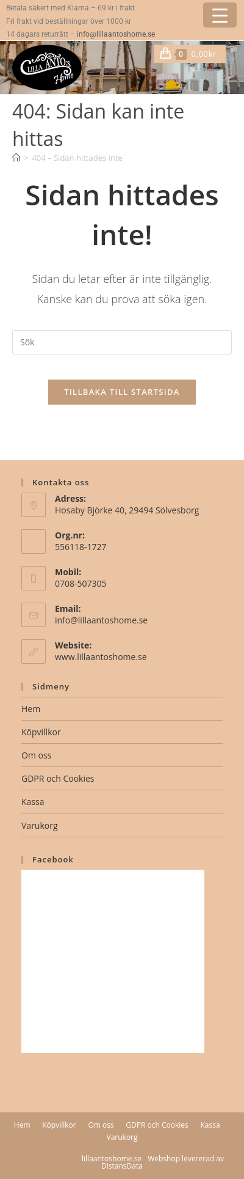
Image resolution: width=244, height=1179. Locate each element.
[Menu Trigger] (220, 15)
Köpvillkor (41, 732)
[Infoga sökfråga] (122, 342)
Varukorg (39, 825)
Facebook (53, 859)
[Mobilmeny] (221, 53)
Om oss (36, 755)
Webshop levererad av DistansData (162, 1162)
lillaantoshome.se (112, 1158)
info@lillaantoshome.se (116, 34)
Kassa (32, 801)
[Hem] (16, 157)
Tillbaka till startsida (122, 391)
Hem (30, 708)
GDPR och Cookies (57, 778)
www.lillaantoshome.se (101, 657)
